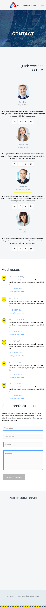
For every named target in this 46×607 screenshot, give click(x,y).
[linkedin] (31, 121)
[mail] (14, 121)
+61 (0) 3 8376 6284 (15, 289)
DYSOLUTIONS (33, 596)
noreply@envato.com (16, 291)
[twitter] (25, 121)
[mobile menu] (43, 5)
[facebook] (20, 121)
